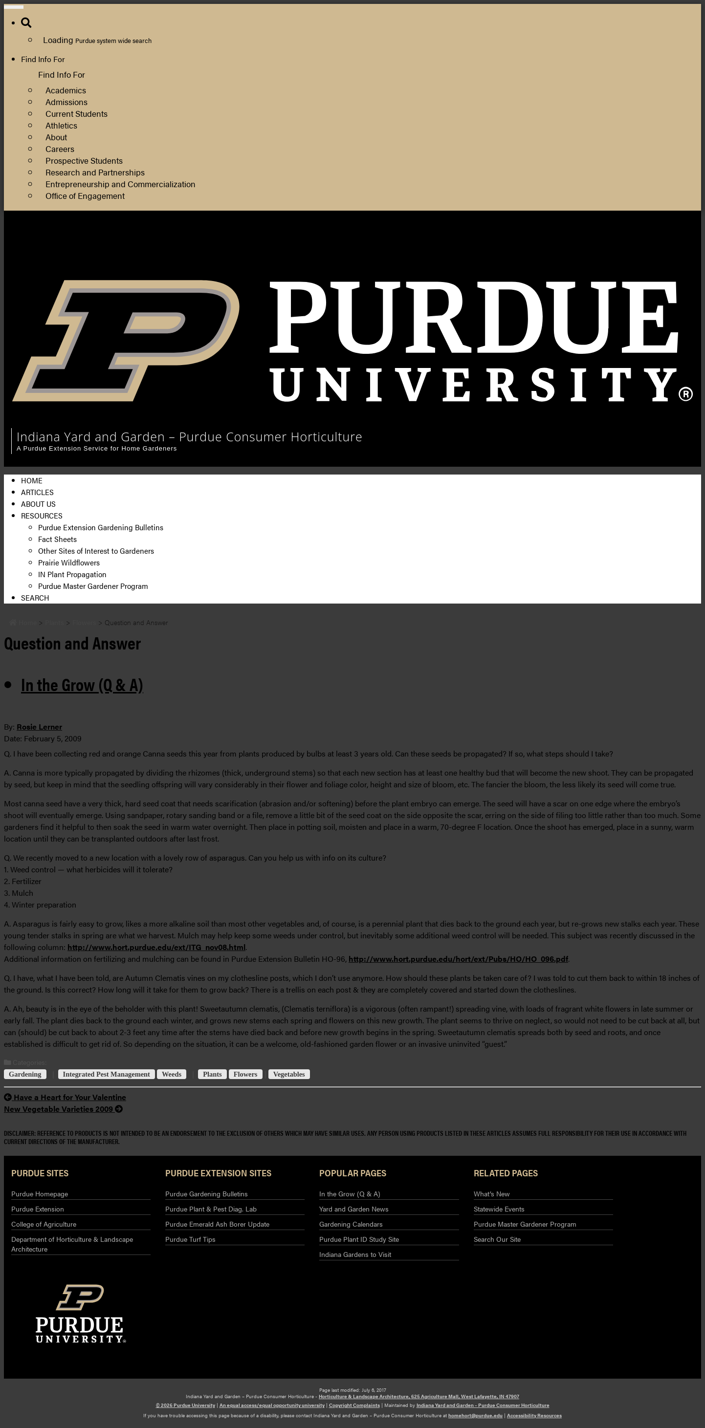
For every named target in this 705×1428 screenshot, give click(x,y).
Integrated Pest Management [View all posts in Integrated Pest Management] (106, 1074)
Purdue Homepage (39, 1193)
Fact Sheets (57, 538)
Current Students (76, 113)
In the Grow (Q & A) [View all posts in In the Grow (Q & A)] (82, 683)
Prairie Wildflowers (69, 562)
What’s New (492, 1193)
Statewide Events (499, 1208)
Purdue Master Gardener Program (93, 585)
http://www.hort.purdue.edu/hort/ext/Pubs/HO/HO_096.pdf (458, 958)
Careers (59, 148)
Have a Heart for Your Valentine (65, 1097)
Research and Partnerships (95, 172)
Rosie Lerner (39, 726)
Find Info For (43, 59)
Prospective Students (84, 160)
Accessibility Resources (534, 1415)
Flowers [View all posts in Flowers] (246, 1074)
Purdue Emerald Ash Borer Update (217, 1224)
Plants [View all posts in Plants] (212, 1074)
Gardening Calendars (351, 1224)
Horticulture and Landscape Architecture (621, 241)
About (56, 136)
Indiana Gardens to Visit (355, 1254)
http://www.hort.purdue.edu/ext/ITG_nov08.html (156, 946)
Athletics (61, 125)
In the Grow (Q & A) (349, 1193)
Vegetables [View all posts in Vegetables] (289, 1074)
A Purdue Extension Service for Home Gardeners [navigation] (97, 448)
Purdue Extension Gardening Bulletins (100, 527)
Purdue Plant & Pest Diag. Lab (211, 1208)
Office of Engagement (85, 195)
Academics (65, 90)
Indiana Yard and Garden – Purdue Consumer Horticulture (483, 1405)
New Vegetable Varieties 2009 (63, 1108)
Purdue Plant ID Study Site (359, 1239)
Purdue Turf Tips (190, 1239)
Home (32, 480)
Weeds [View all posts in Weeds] (171, 1074)
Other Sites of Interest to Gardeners (96, 550)
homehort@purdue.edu (475, 1415)
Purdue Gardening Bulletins (206, 1193)
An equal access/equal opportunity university (272, 1405)
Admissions (66, 101)
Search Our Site (497, 1239)
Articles (37, 492)
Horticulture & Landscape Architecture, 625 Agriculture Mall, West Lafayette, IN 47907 (419, 1396)
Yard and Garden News (354, 1208)
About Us (38, 503)
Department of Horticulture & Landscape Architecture (72, 1244)
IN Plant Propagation (72, 574)
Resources (42, 515)
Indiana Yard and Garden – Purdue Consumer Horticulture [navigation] (190, 436)
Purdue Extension (581, 265)
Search (35, 597)
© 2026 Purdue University (185, 1405)
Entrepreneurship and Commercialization (120, 183)
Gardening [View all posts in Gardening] (25, 1074)
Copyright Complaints (354, 1405)
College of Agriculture (589, 253)
